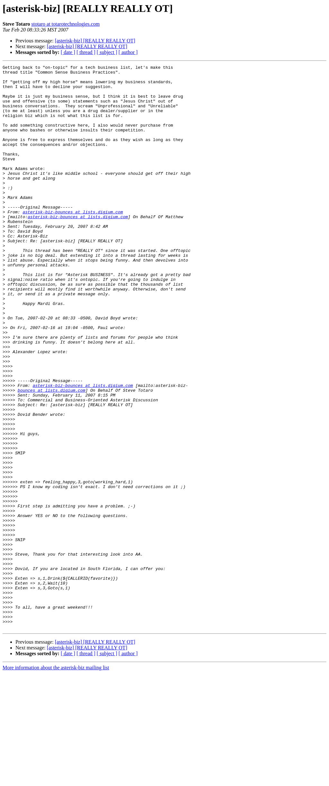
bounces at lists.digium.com (51, 456)
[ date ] (68, 52)
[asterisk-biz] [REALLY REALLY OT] (95, 40)
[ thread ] (85, 52)
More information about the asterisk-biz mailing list (56, 780)
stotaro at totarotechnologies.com (65, 24)
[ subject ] (107, 52)
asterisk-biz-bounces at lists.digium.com (72, 242)
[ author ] (128, 52)
